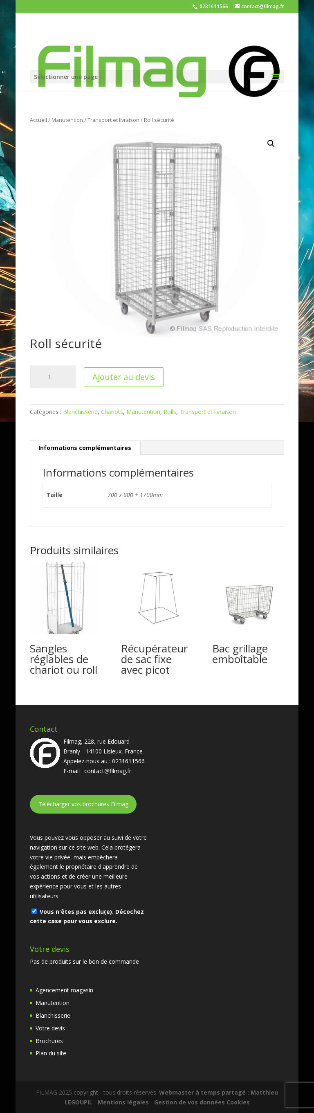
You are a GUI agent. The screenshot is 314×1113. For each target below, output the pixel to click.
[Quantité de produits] (53, 376)
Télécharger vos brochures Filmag (83, 804)
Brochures (49, 1041)
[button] (271, 143)
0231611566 (213, 6)
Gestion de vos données (189, 1102)
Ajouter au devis (123, 376)
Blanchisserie (80, 412)
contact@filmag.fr (107, 771)
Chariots (112, 412)
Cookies (238, 1102)
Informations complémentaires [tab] (84, 448)
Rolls (170, 412)
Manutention (67, 120)
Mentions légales (123, 1102)
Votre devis (50, 1028)
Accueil (38, 120)
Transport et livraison (113, 120)
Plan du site (51, 1053)
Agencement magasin (64, 990)
